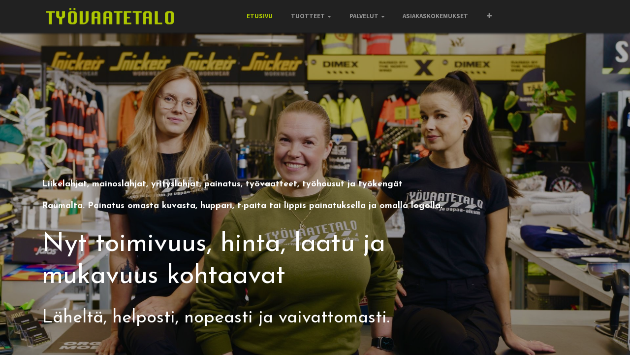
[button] (489, 16)
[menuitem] (259, 16)
